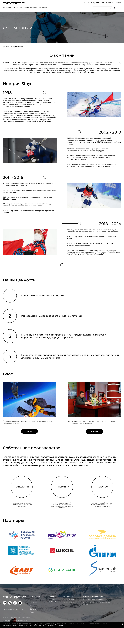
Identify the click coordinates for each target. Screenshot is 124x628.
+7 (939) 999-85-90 (96, 3)
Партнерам (43, 7)
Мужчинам (17, 7)
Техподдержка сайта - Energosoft (13, 609)
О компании (35, 596)
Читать (29, 431)
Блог (32, 612)
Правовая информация (93, 596)
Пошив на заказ (30, 7)
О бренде (34, 600)
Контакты (33, 603)
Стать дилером (68, 600)
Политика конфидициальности (95, 600)
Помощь (51, 596)
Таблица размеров (52, 600)
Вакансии (34, 609)
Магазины (34, 606)
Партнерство (68, 596)
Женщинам (7, 7)
